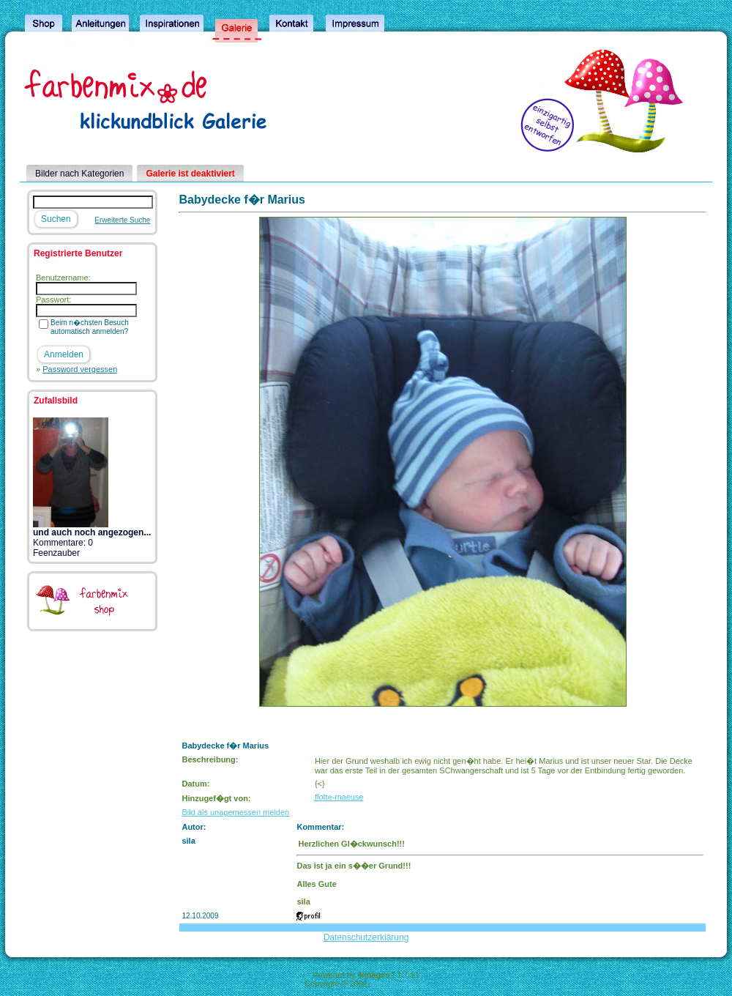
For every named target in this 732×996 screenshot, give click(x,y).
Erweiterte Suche (122, 220)
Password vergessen (79, 369)
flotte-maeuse (339, 796)
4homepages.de (398, 983)
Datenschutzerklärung (366, 937)
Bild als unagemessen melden (235, 812)
